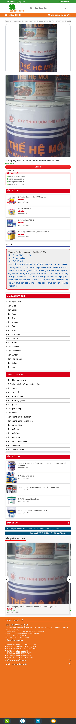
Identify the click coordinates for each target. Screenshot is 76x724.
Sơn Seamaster (14, 351)
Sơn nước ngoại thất (16, 400)
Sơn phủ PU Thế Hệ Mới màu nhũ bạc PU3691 (48, 533)
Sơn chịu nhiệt (13, 388)
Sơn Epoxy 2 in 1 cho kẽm (19, 255)
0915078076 (64, 1)
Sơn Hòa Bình (13, 334)
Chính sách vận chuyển (17, 176)
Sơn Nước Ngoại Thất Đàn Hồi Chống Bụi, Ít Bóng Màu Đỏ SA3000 (42, 464)
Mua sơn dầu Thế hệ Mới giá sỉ (34, 277)
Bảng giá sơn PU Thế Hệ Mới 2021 (29, 264)
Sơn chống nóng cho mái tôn (20, 421)
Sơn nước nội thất (15, 396)
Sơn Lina (11, 367)
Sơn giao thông (14, 409)
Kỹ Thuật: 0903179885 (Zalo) (19, 654)
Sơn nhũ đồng (13, 433)
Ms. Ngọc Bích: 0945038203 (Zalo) (21, 648)
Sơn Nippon (12, 322)
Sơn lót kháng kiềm (15, 450)
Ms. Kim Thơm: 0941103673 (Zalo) (21, 646)
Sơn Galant (12, 363)
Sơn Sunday (12, 355)
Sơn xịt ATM (12, 338)
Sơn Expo (11, 306)
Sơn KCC (11, 330)
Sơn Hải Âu (12, 343)
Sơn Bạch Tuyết (14, 302)
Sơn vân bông (13, 445)
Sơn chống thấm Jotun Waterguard (32, 510)
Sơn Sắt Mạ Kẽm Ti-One (28, 208)
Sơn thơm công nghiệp (17, 441)
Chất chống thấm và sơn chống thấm (23, 384)
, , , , (37, 628)
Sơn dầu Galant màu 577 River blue (32, 197)
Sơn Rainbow (13, 347)
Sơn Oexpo (12, 310)
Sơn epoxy (12, 413)
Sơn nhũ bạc (13, 429)
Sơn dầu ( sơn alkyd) (16, 380)
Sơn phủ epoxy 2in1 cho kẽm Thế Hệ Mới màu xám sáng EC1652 (35, 529)
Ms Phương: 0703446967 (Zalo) (20, 657)
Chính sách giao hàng (16, 179)
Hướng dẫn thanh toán (16, 182)
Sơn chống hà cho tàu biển (19, 417)
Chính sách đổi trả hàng (17, 184)
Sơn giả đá (12, 405)
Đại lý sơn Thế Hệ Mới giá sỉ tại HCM (25, 274)
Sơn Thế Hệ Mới (15, 261)
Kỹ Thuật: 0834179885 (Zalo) (19, 655)
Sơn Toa (11, 326)
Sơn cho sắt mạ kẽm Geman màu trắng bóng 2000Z (39, 487)
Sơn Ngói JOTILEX (26, 220)
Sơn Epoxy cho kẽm (17, 258)
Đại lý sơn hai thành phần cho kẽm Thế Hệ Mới (41, 267)
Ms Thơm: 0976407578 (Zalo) (19, 652)
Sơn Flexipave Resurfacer (28, 499)
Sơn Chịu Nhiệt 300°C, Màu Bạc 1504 (33, 231)
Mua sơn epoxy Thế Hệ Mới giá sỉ (31, 283)
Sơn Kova (11, 318)
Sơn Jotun (11, 314)
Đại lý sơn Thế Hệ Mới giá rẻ (54, 270)
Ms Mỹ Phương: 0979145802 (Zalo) (21, 645)
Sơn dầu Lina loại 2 (26, 476)
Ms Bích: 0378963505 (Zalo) (19, 650)
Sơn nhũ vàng (13, 437)
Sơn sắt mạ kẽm (14, 425)
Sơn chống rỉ (13, 392)
